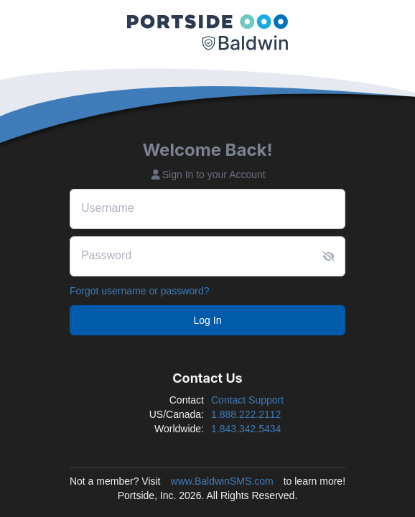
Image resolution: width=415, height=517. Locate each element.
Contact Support (247, 400)
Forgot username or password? (140, 291)
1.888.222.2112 (246, 414)
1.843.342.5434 (246, 428)
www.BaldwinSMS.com (222, 481)
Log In (208, 320)
